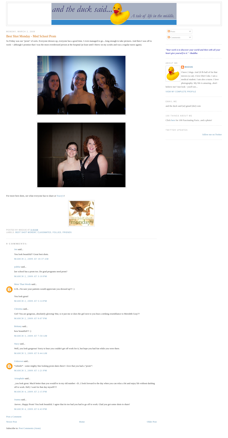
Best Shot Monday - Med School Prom (31, 36)
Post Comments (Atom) (30, 428)
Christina (18, 308)
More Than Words (22, 284)
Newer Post (11, 421)
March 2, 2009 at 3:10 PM (30, 276)
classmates (44, 232)
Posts (171, 31)
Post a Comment (13, 416)
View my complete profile (181, 92)
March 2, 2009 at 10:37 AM (31, 258)
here (173, 120)
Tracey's (60, 195)
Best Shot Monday (25, 232)
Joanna (17, 399)
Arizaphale (19, 378)
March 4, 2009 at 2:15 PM (30, 391)
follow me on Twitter (212, 134)
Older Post (152, 421)
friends (67, 232)
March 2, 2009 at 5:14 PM (30, 301)
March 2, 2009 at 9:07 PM (30, 318)
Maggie (189, 67)
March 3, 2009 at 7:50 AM (30, 335)
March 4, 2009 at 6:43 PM (30, 409)
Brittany (18, 326)
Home (82, 421)
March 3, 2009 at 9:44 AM (30, 353)
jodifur (17, 266)
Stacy (16, 343)
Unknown (18, 361)
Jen (15, 249)
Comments (174, 37)
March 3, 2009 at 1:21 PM (30, 370)
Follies (57, 232)
